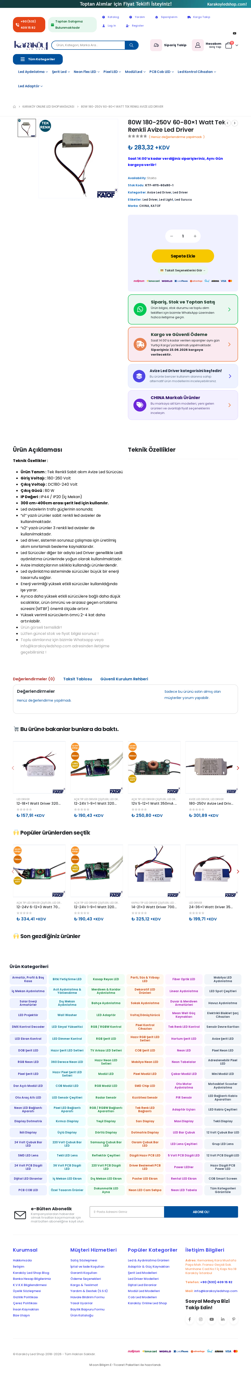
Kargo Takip (198, 17)
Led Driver (180, 192)
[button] (238, 768)
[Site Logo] (32, 45)
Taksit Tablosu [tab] (77, 679)
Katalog (110, 17)
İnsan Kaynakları (26, 1309)
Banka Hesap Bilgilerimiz (32, 1279)
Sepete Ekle (183, 256)
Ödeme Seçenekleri (85, 1279)
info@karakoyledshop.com (215, 1291)
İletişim (18, 1267)
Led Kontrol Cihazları (195, 71)
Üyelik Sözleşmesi (27, 1291)
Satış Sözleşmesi (83, 1260)
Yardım (137, 17)
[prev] (227, 123)
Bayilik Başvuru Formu (87, 1309)
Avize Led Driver (159, 192)
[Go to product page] (39, 767)
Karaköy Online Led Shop (147, 1303)
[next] (234, 123)
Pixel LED (110, 71)
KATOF (156, 206)
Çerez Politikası (25, 1303)
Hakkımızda (22, 1260)
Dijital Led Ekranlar (142, 1285)
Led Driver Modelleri (143, 1279)
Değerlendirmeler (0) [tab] (34, 679)
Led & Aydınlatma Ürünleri (148, 1260)
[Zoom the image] (125, 3)
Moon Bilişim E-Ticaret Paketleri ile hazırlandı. (125, 1365)
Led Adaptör (28, 86)
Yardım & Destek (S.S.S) (89, 1291)
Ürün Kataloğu (81, 1315)
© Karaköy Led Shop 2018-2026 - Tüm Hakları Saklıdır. (54, 1354)
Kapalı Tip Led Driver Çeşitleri (150, 903)
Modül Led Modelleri (144, 1291)
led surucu (183, 200)
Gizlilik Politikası (25, 1297)
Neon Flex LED (85, 71)
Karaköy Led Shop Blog (31, 1273)
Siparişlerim (166, 17)
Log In (109, 26)
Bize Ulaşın (21, 1315)
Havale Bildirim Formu (87, 1297)
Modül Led (133, 71)
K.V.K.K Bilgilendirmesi (29, 1285)
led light (166, 200)
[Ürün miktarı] (183, 236)
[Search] (131, 45)
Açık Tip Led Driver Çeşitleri (91, 799)
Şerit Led (59, 71)
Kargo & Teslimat (84, 1285)
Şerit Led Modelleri (142, 1273)
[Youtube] (234, 33)
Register (135, 26)
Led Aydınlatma (31, 71)
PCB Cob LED (159, 71)
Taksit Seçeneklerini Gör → (183, 270)
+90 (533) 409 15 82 (28, 24)
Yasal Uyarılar (81, 1303)
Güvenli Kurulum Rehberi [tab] (124, 679)
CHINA (144, 206)
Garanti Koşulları (83, 1273)
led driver (150, 200)
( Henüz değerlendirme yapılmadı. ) (177, 137)
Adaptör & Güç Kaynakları (149, 1267)
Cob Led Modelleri (142, 1297)
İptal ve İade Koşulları (87, 1267)
